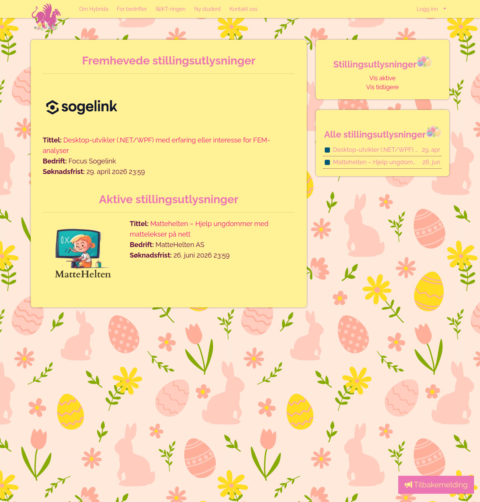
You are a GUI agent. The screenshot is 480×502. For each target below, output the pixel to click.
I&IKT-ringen (171, 9)
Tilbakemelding (436, 484)
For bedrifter (132, 9)
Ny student (207, 9)
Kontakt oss (244, 9)
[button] (431, 9)
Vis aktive (382, 78)
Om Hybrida (93, 9)
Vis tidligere (382, 87)
